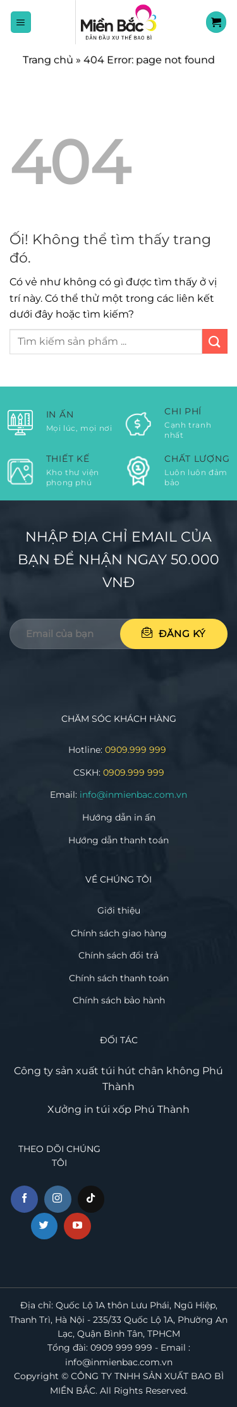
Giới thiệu (118, 910)
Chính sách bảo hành (119, 1000)
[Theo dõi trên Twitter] (44, 1226)
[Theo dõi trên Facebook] (24, 1199)
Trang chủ (48, 60)
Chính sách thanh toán (119, 978)
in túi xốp (107, 1109)
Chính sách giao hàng (119, 933)
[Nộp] (215, 341)
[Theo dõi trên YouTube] (77, 1226)
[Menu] (21, 21)
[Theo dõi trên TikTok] (91, 1199)
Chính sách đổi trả (118, 955)
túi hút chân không (150, 1071)
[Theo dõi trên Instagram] (57, 1199)
